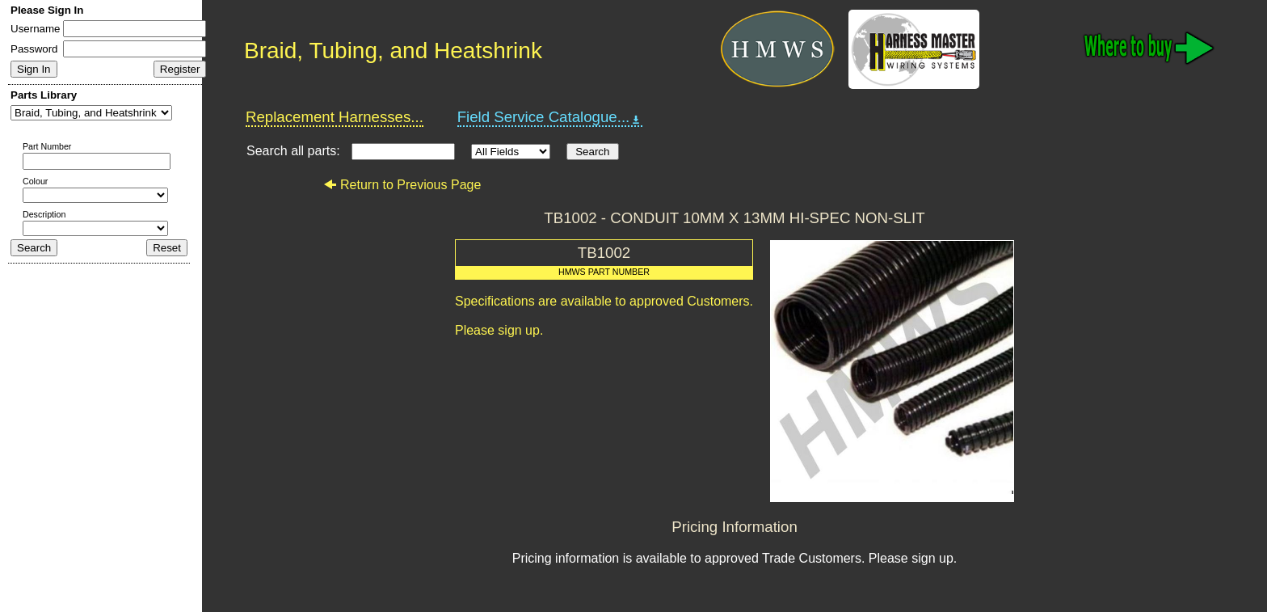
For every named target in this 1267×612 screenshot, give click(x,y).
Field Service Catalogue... (550, 117)
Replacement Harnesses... (334, 116)
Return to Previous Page (402, 185)
